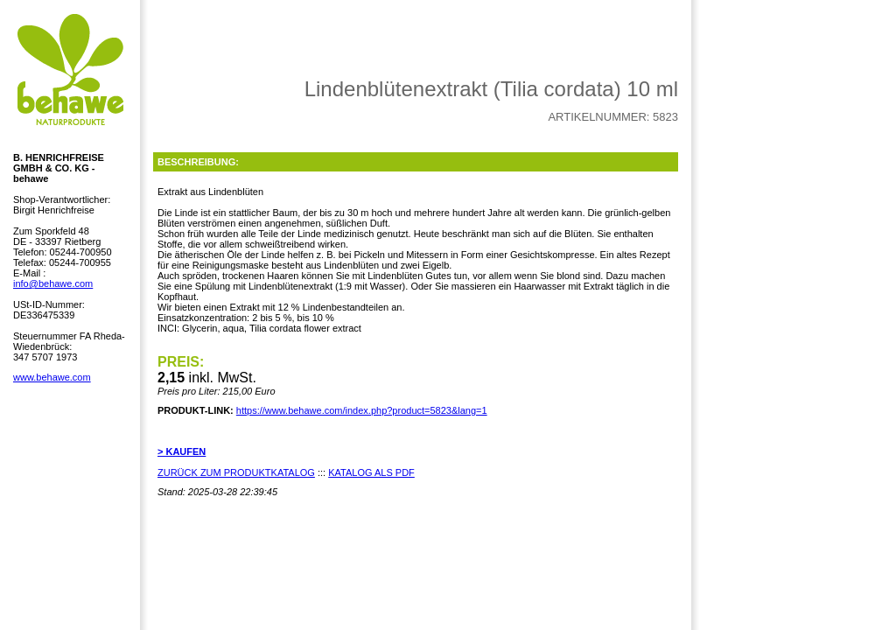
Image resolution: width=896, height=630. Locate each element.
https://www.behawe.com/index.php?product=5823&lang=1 (361, 410)
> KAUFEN (182, 451)
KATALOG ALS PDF (371, 472)
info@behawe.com (53, 283)
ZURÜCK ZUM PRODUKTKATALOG (236, 472)
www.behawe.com (52, 377)
